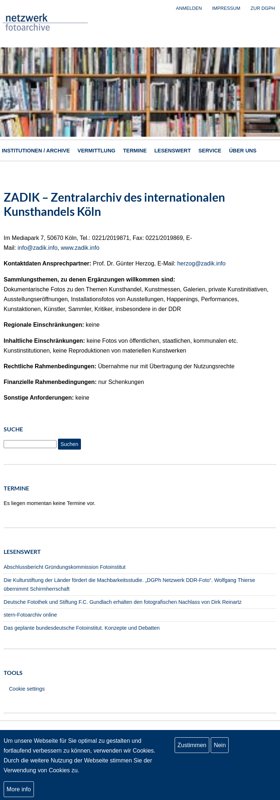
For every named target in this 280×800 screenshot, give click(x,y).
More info (19, 789)
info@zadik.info (38, 248)
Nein (220, 745)
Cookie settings (26, 689)
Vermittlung (97, 151)
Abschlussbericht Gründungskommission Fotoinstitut (64, 567)
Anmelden (189, 8)
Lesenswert (172, 151)
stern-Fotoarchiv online (30, 615)
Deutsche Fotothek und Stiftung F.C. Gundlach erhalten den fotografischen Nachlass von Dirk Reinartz (123, 602)
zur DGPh (262, 8)
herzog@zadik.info (201, 263)
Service (209, 151)
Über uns (242, 151)
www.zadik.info (80, 248)
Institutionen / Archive (36, 151)
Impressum (226, 8)
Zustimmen (192, 745)
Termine (135, 151)
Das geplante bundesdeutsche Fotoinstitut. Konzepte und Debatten (82, 628)
